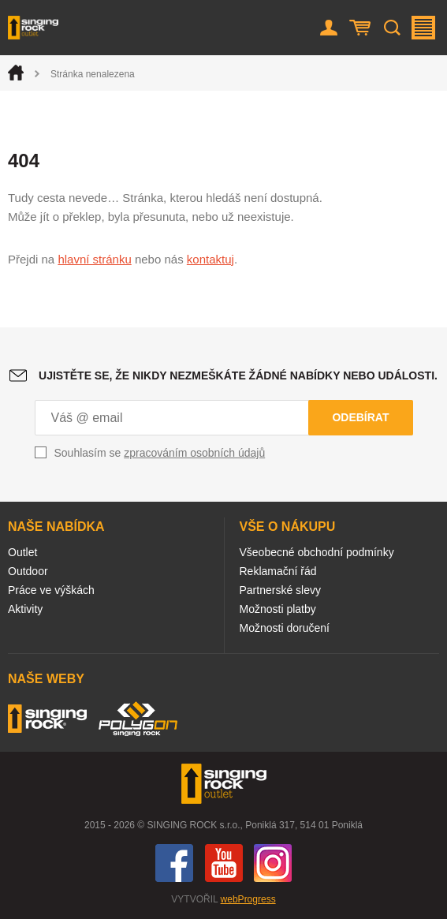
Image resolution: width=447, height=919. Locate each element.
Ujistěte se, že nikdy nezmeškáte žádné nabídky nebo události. (238, 375)
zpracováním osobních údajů (194, 452)
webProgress (248, 899)
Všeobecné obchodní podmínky (317, 552)
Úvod (16, 72)
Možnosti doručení (285, 628)
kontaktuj (210, 259)
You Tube (224, 863)
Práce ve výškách (51, 590)
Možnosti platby (278, 609)
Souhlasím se (160, 452)
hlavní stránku (94, 259)
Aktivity (25, 609)
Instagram (273, 863)
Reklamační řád (278, 571)
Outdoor (28, 571)
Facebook (174, 863)
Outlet (22, 552)
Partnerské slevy (280, 590)
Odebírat (360, 417)
